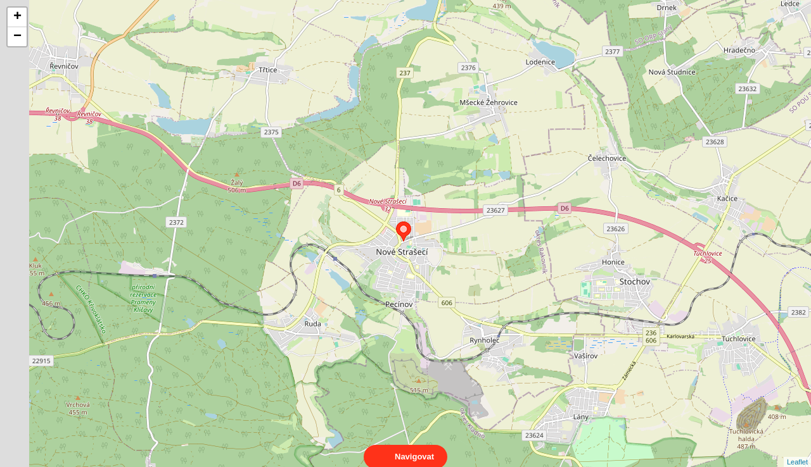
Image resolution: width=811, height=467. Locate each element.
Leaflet (797, 450)
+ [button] (17, 17)
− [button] (17, 36)
